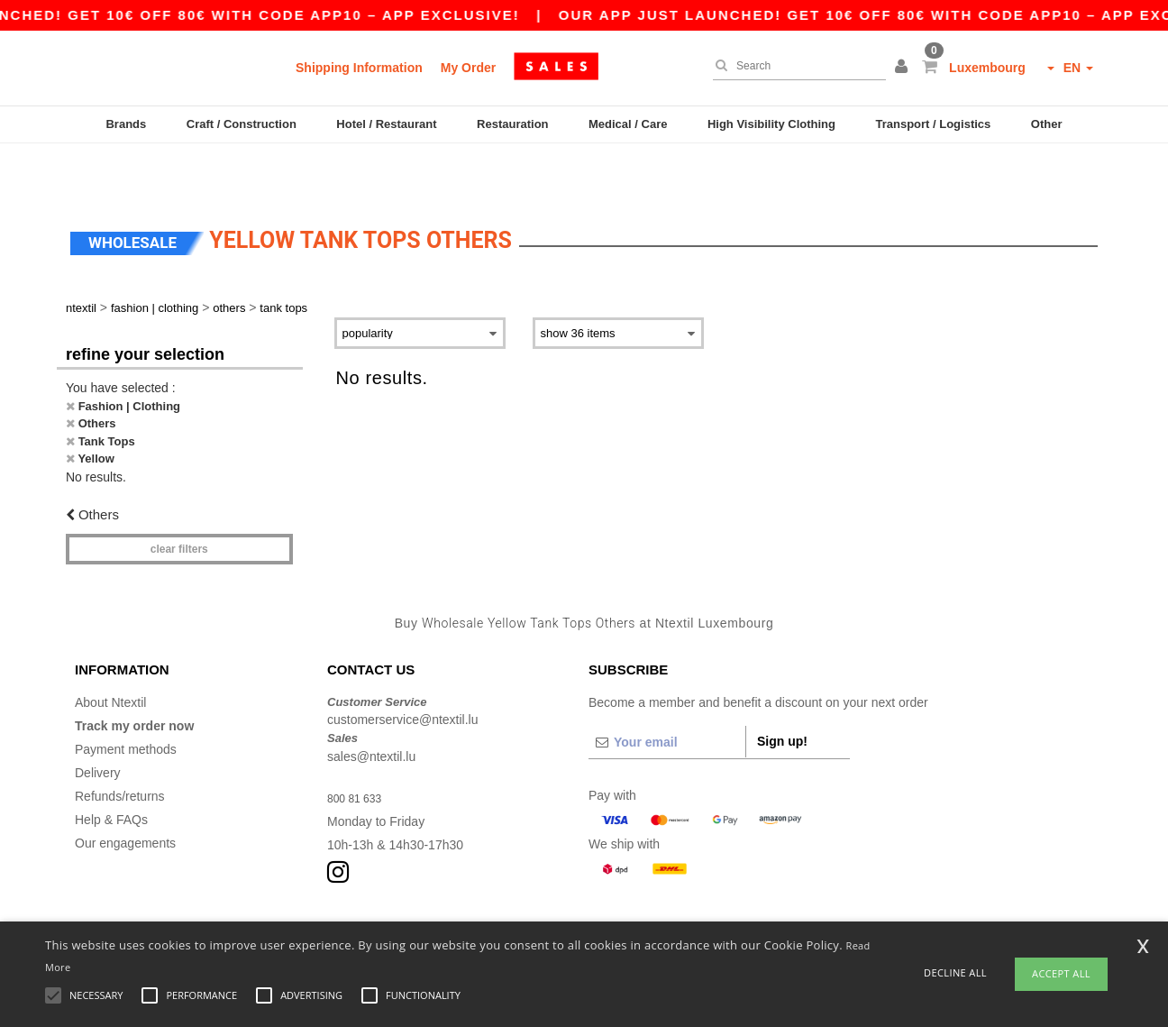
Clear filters (179, 500)
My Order (468, 67)
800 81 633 (358, 749)
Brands (125, 124)
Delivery (98, 724)
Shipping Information (359, 67)
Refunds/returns (120, 747)
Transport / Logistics (932, 124)
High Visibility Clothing (771, 124)
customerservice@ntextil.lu (403, 671)
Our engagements (125, 794)
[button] (904, 67)
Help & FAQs (111, 771)
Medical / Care (628, 124)
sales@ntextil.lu (371, 708)
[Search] (795, 65)
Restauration (512, 124)
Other (1047, 124)
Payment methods (126, 700)
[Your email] (667, 693)
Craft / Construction (242, 124)
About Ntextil (110, 653)
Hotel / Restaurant (386, 124)
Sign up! (782, 692)
